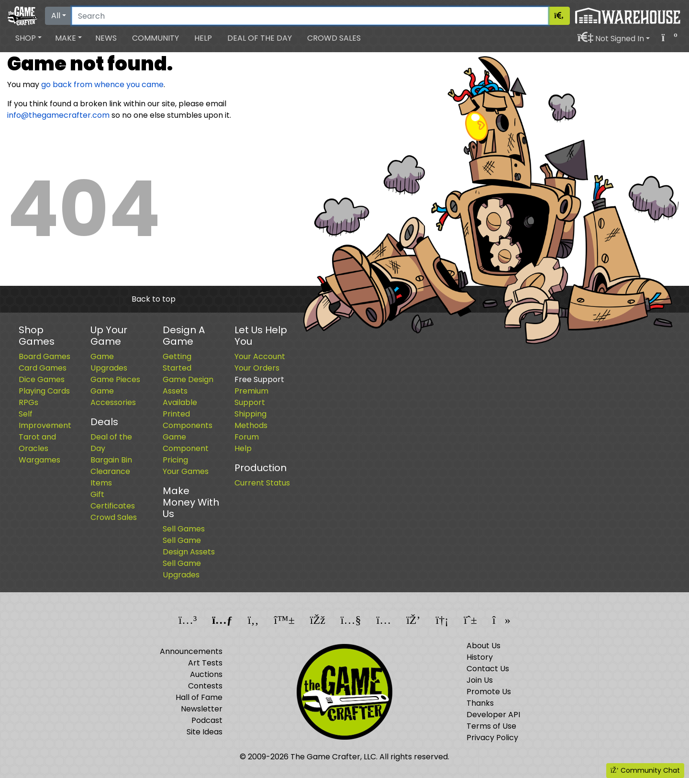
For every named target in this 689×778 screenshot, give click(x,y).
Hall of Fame (199, 697)
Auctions (206, 674)
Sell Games (184, 528)
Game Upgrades (108, 362)
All (55, 15)
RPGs (28, 402)
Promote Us (489, 691)
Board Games (44, 356)
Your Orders (256, 367)
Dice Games (42, 379)
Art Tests (205, 662)
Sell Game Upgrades (182, 569)
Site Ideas (204, 731)
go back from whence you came (102, 84)
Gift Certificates (112, 500)
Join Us (480, 680)
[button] (28, 38)
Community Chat (645, 770)
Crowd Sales (334, 38)
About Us (483, 645)
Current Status (262, 482)
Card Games (43, 367)
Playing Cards (44, 390)
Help (203, 38)
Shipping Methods (250, 419)
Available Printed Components (187, 414)
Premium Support (251, 396)
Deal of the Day (259, 38)
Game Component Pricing (186, 448)
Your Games (186, 471)
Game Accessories (113, 396)
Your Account (259, 356)
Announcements (191, 651)
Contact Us (488, 668)
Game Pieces (115, 379)
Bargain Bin (111, 459)
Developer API (493, 714)
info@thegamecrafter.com (58, 115)
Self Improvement (45, 419)
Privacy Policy (492, 737)
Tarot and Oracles (37, 442)
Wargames (39, 459)
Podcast (206, 720)
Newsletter (201, 708)
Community (155, 38)
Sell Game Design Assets (189, 546)
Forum (246, 436)
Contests (205, 685)
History (480, 657)
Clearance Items (110, 477)
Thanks (480, 703)
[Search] (310, 16)
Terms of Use (491, 726)
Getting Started (177, 362)
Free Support (259, 379)
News (106, 38)
